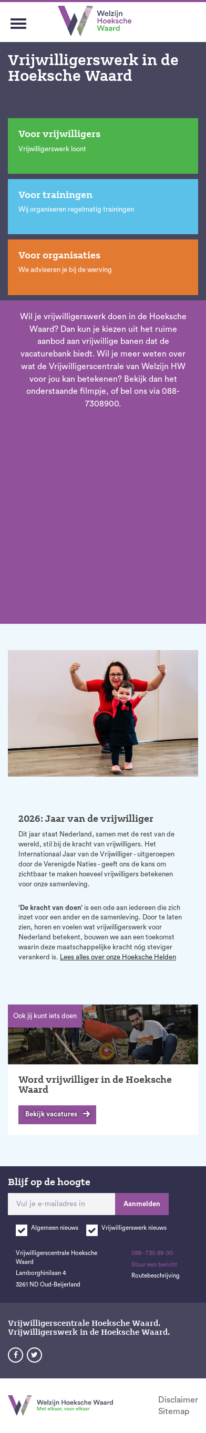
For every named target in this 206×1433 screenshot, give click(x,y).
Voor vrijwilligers (59, 134)
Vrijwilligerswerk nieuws (134, 1228)
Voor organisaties (59, 255)
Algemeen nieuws (54, 1228)
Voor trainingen (55, 195)
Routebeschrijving (155, 1276)
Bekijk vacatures (51, 1114)
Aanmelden (141, 1203)
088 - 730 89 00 (152, 1253)
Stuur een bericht (154, 1265)
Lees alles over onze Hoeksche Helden (118, 957)
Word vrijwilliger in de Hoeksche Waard (95, 1084)
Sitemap (173, 1411)
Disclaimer (178, 1400)
